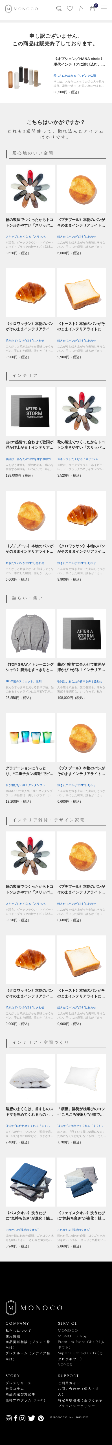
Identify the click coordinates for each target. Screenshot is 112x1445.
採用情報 (13, 1336)
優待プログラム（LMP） (26, 1400)
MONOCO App (73, 1336)
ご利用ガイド (69, 1383)
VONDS (65, 1365)
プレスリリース (19, 1383)
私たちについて (19, 1331)
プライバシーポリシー (76, 1406)
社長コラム (15, 1389)
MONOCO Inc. (64, 1417)
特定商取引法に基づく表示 (80, 1400)
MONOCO (68, 1331)
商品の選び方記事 (21, 1394)
